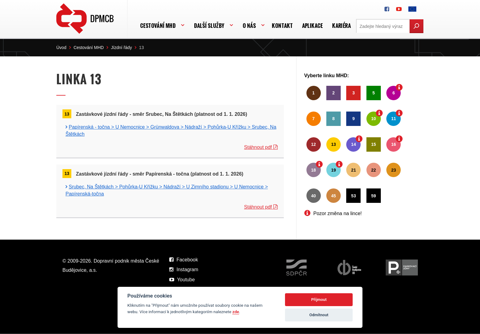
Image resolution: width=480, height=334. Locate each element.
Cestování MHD (158, 25)
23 (393, 170)
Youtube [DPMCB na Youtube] (182, 279)
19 (333, 170)
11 (393, 118)
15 (373, 144)
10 (373, 118)
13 (333, 144)
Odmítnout (318, 315)
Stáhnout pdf (260, 147)
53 (353, 195)
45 (333, 195)
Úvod (61, 47)
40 (313, 195)
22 (373, 170)
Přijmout (318, 299)
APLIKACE (312, 25)
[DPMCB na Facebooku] (386, 9)
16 (393, 144)
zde (235, 311)
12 (313, 144)
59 (373, 195)
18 (313, 170)
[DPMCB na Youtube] (399, 9)
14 (353, 144)
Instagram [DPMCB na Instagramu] (183, 269)
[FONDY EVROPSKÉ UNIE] (412, 9)
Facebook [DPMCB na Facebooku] (183, 259)
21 (353, 170)
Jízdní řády (121, 47)
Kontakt (282, 25)
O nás (249, 25)
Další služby (209, 25)
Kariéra (341, 25)
